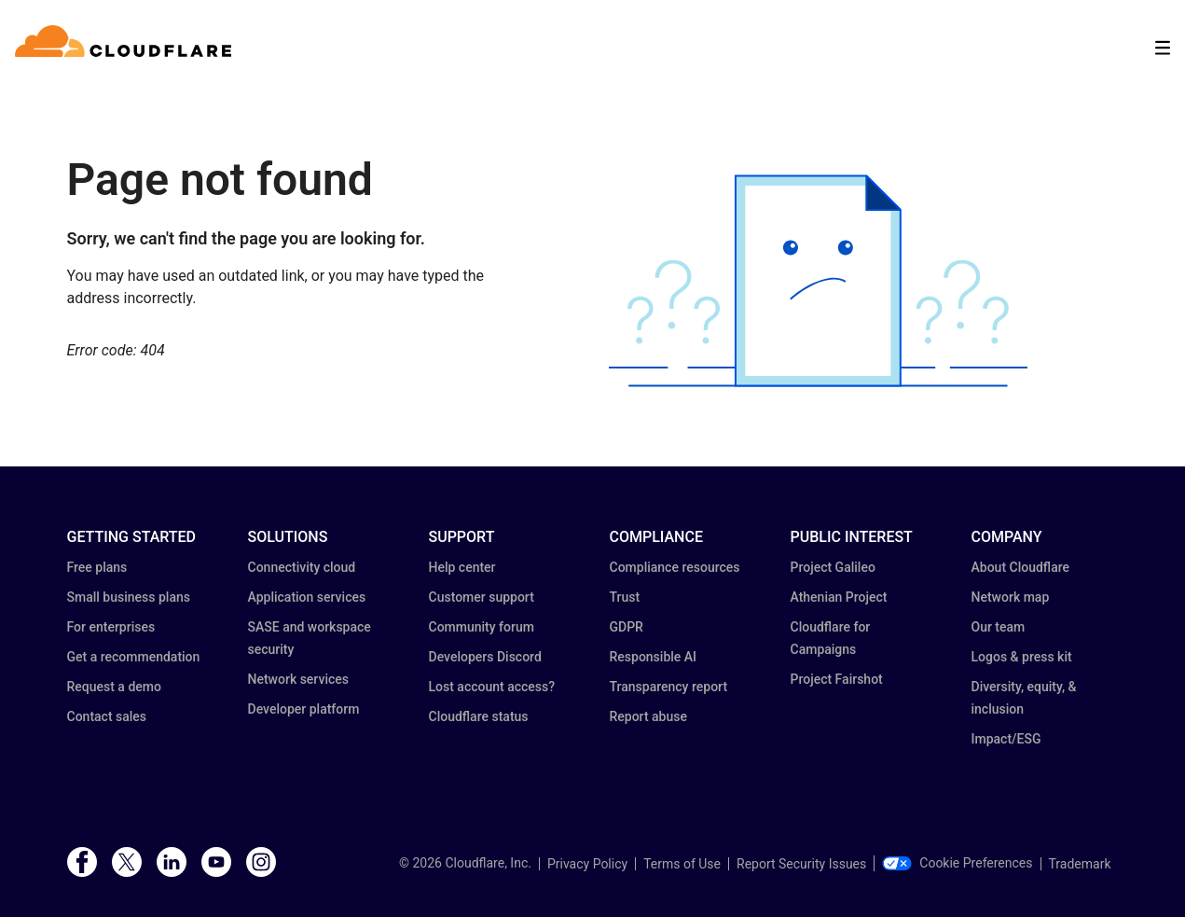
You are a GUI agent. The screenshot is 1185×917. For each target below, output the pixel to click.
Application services (307, 597)
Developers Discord (485, 656)
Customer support (481, 597)
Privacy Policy (587, 863)
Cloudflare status (479, 716)
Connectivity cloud (302, 567)
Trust (625, 597)
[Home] (126, 47)
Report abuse (648, 716)
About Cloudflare (1020, 567)
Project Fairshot (837, 679)
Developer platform (304, 709)
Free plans (97, 567)
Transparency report (669, 686)
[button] (818, 281)
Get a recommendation (133, 656)
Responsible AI (653, 656)
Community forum (481, 626)
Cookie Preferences (957, 862)
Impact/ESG (1006, 738)
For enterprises (111, 626)
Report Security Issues (801, 863)
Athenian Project (839, 597)
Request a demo (114, 686)
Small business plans (128, 597)
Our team (998, 626)
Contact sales (107, 716)
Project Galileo (833, 567)
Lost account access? (492, 686)
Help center (462, 567)
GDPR (626, 626)
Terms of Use (682, 863)
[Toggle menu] (1162, 48)
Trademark (1080, 863)
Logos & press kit (1021, 656)
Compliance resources (675, 567)
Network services (298, 679)
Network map (1010, 597)
